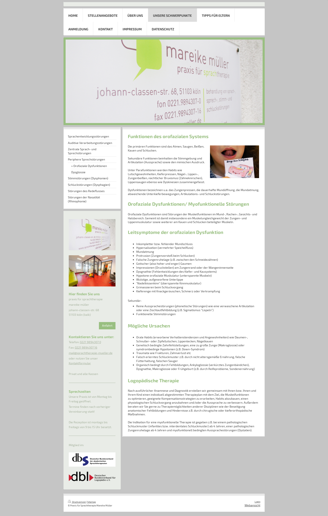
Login (257, 501)
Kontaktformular (80, 363)
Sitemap (91, 502)
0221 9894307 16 (86, 347)
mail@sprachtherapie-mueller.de (91, 353)
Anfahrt (107, 325)
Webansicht (252, 505)
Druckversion (77, 502)
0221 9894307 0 (90, 342)
